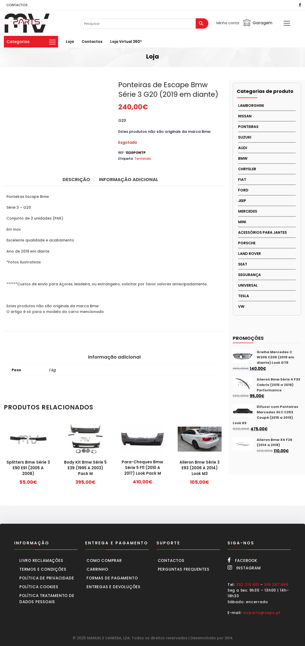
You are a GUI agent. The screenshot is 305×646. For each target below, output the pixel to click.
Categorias (31, 41)
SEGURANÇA (249, 274)
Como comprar (104, 560)
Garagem (257, 23)
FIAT (242, 179)
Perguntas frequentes (183, 569)
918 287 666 (276, 584)
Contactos (92, 41)
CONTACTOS (17, 5)
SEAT (242, 264)
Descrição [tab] (76, 179)
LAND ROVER (249, 253)
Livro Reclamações (41, 560)
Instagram (244, 568)
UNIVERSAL (248, 285)
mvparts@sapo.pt (261, 612)
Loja (70, 41)
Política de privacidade (46, 578)
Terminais (142, 158)
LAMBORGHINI (251, 105)
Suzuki (244, 137)
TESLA (243, 295)
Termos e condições (42, 569)
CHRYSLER (247, 169)
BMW (242, 158)
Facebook (242, 560)
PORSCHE (246, 243)
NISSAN (245, 116)
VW (241, 306)
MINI (242, 221)
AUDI (242, 147)
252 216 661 (247, 584)
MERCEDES (247, 211)
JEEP (242, 200)
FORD (243, 190)
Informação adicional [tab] (128, 179)
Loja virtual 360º (126, 41)
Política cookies (38, 587)
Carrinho (97, 569)
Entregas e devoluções (113, 587)
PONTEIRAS (248, 126)
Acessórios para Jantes (262, 232)
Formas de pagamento (112, 578)
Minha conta (227, 23)
